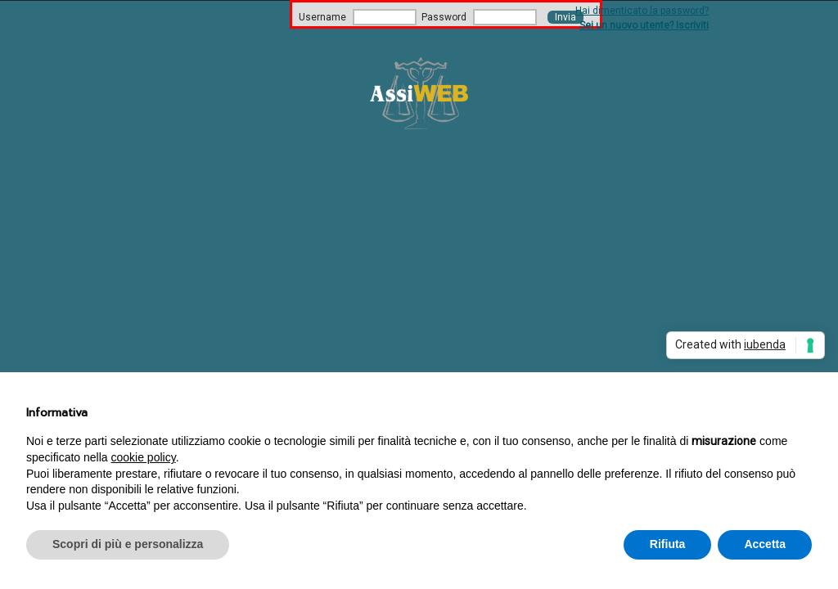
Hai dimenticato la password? (642, 10)
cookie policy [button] (143, 457)
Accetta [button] (765, 544)
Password (443, 17)
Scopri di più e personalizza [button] (127, 544)
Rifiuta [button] (668, 544)
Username (322, 17)
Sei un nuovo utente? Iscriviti (644, 25)
